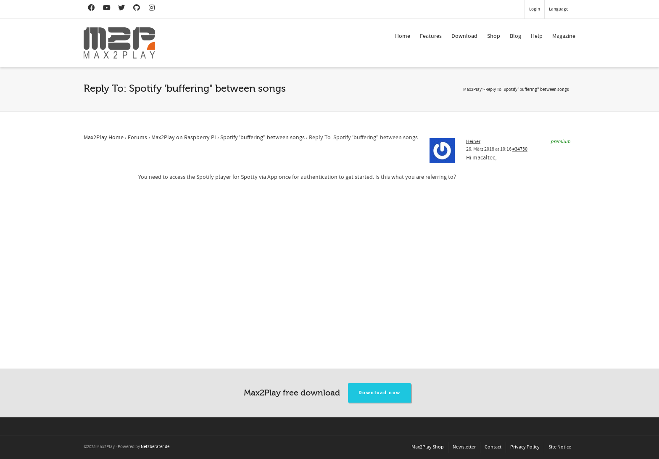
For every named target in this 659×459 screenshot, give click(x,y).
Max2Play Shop (427, 447)
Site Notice (559, 447)
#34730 (519, 149)
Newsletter (464, 447)
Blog (515, 36)
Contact (493, 447)
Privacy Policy (525, 447)
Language (558, 9)
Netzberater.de (155, 447)
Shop (493, 36)
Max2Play (472, 90)
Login (534, 9)
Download (464, 36)
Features (431, 36)
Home (402, 36)
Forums (137, 137)
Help (537, 36)
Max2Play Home (104, 137)
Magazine (563, 36)
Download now (379, 392)
